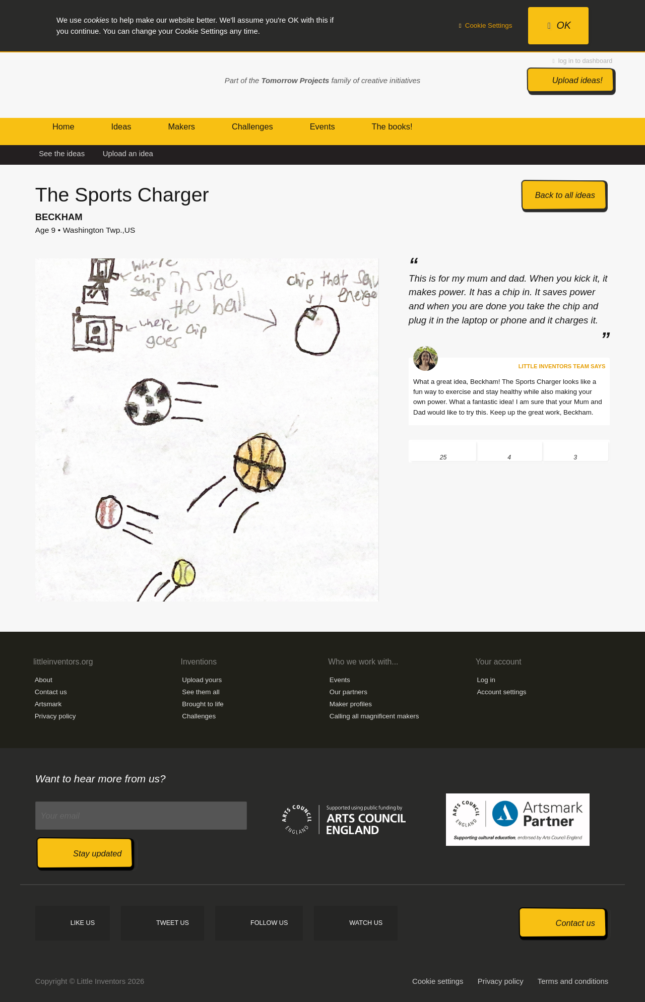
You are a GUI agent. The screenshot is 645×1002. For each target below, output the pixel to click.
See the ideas (62, 154)
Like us (83, 922)
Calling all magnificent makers (374, 716)
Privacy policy (55, 716)
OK (559, 25)
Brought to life (203, 704)
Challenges (199, 716)
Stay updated (97, 853)
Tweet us (172, 922)
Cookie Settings (485, 25)
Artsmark (48, 704)
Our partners (348, 692)
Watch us (365, 922)
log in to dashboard (583, 60)
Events (340, 680)
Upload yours (202, 680)
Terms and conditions (573, 981)
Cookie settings (438, 981)
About (43, 680)
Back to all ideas (565, 194)
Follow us (269, 922)
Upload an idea (128, 154)
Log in (486, 680)
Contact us (51, 692)
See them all (200, 692)
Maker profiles (351, 704)
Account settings (501, 692)
